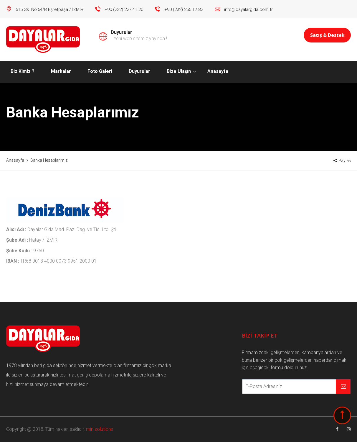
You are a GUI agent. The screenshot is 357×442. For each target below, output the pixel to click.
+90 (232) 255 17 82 (183, 9)
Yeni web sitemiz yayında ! (140, 38)
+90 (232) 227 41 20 (124, 9)
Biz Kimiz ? (22, 71)
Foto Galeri (99, 71)
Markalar (61, 71)
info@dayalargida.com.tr (248, 9)
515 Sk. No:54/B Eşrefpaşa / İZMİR (49, 9)
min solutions (99, 429)
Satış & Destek (327, 35)
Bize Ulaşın (179, 71)
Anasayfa (217, 71)
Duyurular (139, 71)
